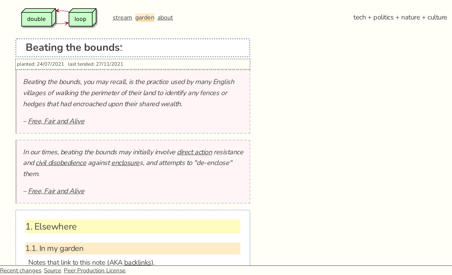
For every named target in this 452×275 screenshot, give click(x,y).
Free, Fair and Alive (56, 121)
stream (122, 17)
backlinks (137, 262)
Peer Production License (94, 270)
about (165, 17)
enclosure (125, 162)
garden (144, 17)
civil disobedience (61, 162)
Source (52, 270)
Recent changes (20, 270)
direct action (194, 152)
